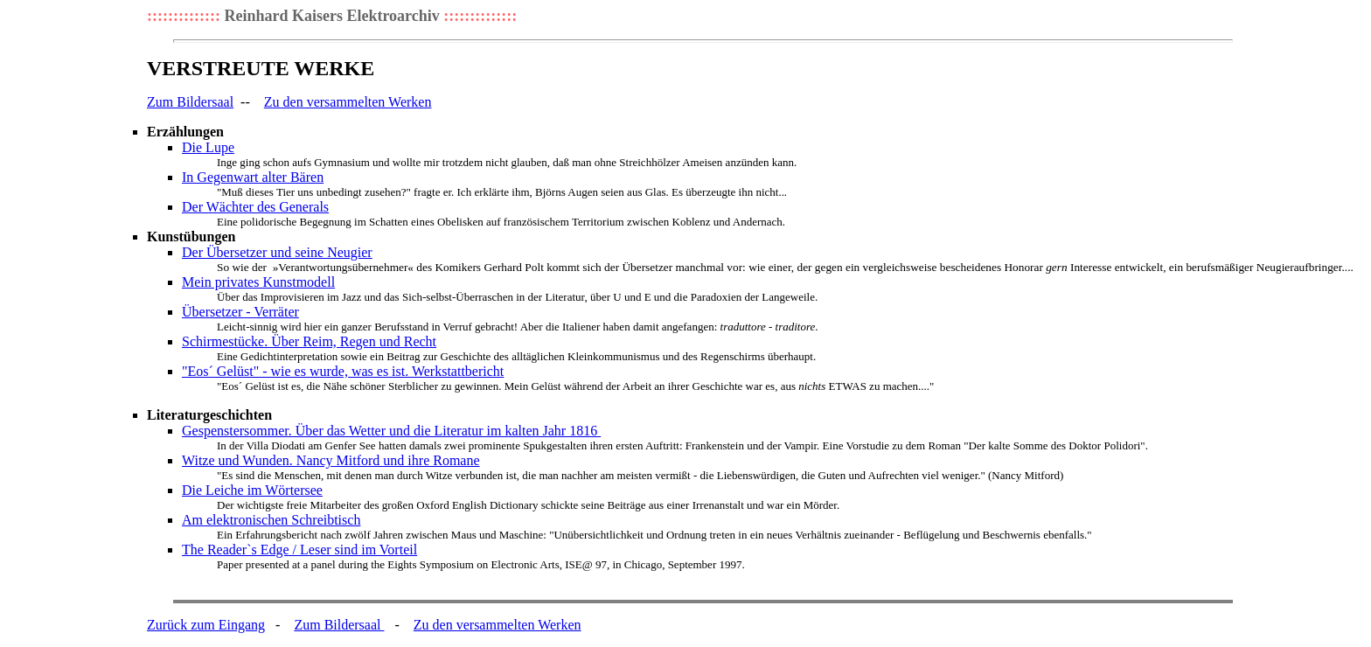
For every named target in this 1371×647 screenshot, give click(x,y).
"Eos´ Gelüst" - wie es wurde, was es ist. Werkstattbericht (343, 371)
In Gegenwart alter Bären (253, 177)
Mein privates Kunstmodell (258, 282)
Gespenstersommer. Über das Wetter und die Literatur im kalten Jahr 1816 (391, 430)
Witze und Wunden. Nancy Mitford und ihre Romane (331, 460)
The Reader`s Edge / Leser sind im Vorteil (299, 549)
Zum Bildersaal (190, 101)
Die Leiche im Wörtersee (252, 490)
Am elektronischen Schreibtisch (271, 519)
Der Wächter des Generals (255, 206)
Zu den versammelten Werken (348, 101)
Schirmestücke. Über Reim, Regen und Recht (309, 341)
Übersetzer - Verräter (240, 311)
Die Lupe (208, 147)
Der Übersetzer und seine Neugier (277, 252)
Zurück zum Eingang (206, 624)
